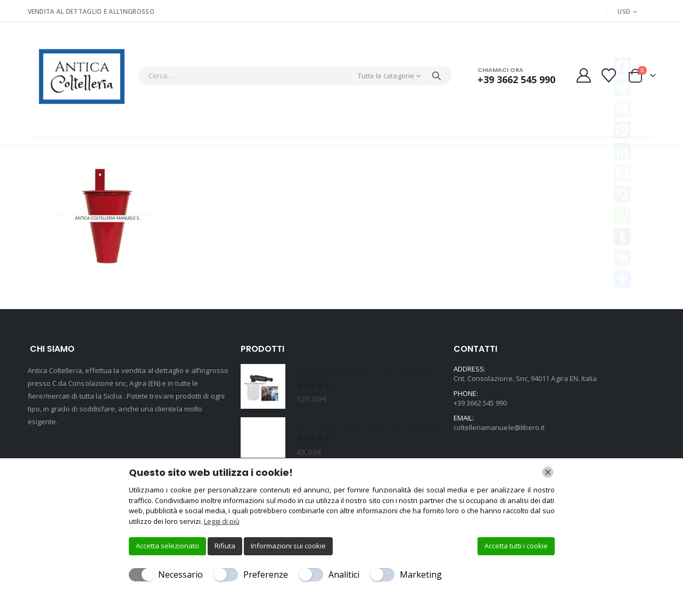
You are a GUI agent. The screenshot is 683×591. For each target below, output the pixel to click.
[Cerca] (436, 76)
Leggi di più (222, 521)
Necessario (180, 574)
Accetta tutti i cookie (516, 545)
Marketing (421, 574)
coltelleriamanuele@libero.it (499, 427)
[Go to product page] (263, 386)
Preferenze (265, 574)
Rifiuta (225, 545)
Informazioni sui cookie (288, 545)
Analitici (343, 574)
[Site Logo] (80, 75)
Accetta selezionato (167, 545)
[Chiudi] (548, 472)
